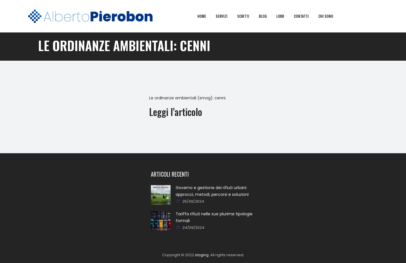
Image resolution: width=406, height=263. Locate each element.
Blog (267, 16)
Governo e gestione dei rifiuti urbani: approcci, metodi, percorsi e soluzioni (212, 191)
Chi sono (329, 16)
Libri (284, 16)
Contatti (305, 16)
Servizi (225, 16)
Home (205, 16)
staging (202, 255)
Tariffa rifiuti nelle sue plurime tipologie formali (214, 217)
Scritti (247, 16)
